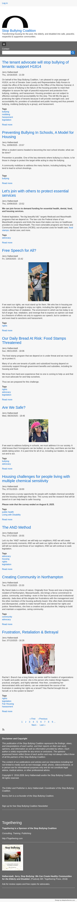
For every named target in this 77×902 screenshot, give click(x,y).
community (7, 617)
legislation (6, 120)
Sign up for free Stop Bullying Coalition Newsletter (25, 806)
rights (4, 326)
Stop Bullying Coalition (19, 31)
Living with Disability (11, 515)
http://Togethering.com (12, 838)
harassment (7, 117)
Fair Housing (8, 704)
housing (5, 559)
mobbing (6, 114)
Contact (5, 49)
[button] (4, 44)
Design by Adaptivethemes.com (65, 900)
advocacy (6, 238)
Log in (5, 3)
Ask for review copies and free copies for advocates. (26, 884)
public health (8, 512)
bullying (5, 112)
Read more (7, 125)
